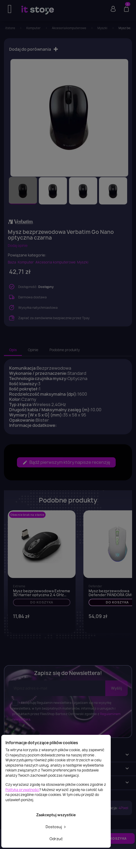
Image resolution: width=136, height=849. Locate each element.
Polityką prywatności (22, 789)
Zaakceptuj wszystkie (56, 814)
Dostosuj (56, 826)
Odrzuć (56, 838)
